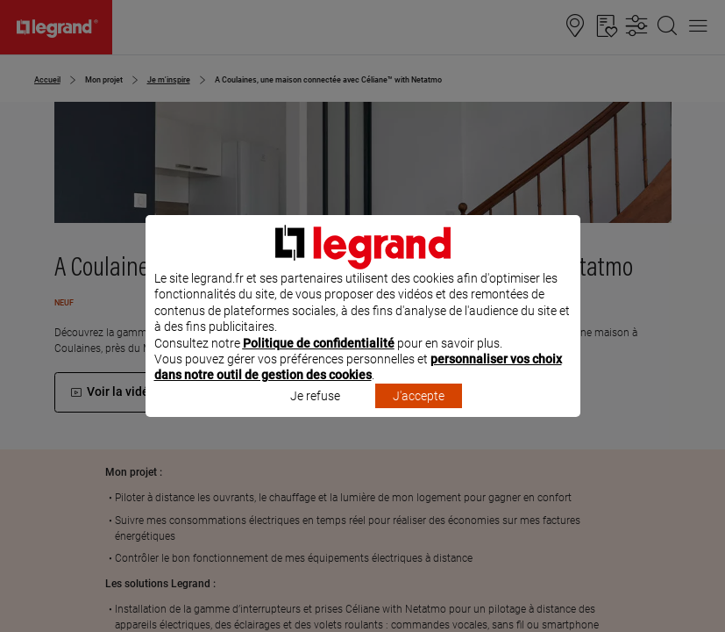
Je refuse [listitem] (315, 419)
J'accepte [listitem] (418, 419)
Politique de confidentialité (318, 366)
